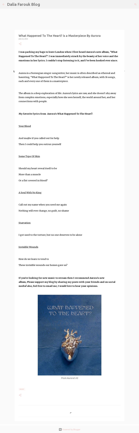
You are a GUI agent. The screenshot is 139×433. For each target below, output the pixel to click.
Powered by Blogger (69, 429)
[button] (20, 44)
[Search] (135, 4)
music (22, 389)
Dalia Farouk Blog (23, 4)
